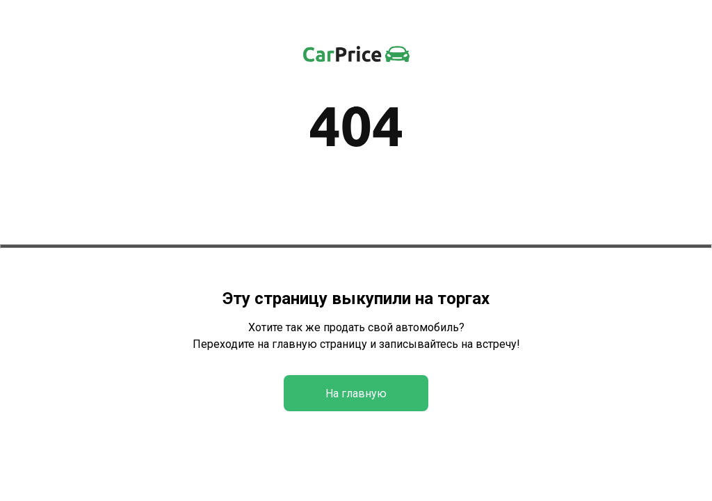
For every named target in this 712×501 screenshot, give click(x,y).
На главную (356, 393)
